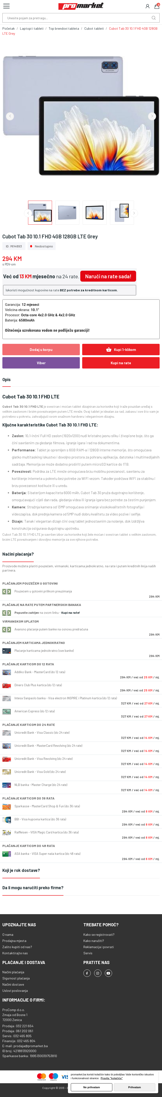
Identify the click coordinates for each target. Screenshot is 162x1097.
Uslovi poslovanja (15, 990)
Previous (10, 116)
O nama (7, 934)
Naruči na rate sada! (108, 276)
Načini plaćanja (13, 972)
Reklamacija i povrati (98, 947)
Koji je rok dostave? (21, 870)
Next (152, 116)
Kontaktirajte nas (15, 953)
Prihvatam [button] (134, 1087)
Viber (41, 363)
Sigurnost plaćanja (16, 978)
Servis (87, 953)
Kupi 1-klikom (121, 349)
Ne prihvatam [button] (91, 1087)
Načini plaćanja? (18, 554)
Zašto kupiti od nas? (17, 947)
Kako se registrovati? (98, 934)
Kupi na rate (121, 363)
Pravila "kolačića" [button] (112, 1078)
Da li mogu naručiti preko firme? (32, 887)
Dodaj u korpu (41, 349)
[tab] (81, 554)
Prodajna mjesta (14, 941)
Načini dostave (13, 984)
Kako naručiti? (93, 941)
